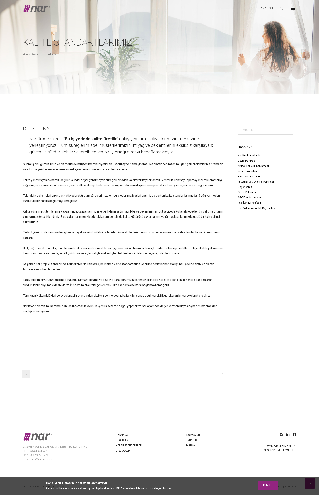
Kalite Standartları (129, 445)
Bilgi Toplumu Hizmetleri (280, 450)
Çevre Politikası (247, 160)
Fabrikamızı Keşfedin (250, 202)
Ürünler (191, 440)
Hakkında (51, 54)
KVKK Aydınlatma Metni (281, 445)
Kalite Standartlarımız (250, 176)
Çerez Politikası (247, 192)
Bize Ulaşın (123, 450)
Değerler (122, 440)
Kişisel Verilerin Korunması (253, 166)
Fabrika (191, 445)
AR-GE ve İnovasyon (249, 197)
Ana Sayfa (30, 54)
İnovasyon (193, 435)
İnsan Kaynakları (247, 171)
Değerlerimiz (245, 187)
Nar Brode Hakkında (249, 155)
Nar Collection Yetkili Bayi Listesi (257, 208)
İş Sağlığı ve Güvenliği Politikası (256, 181)
